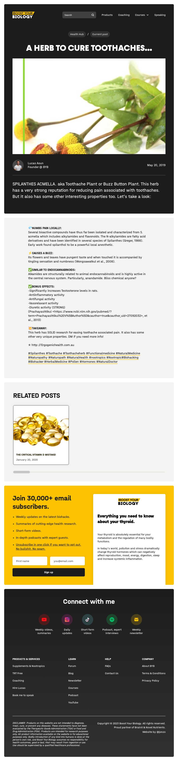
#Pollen (74, 362)
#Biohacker (36, 362)
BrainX (139, 727)
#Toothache (54, 353)
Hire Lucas (19, 688)
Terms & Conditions (153, 673)
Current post (100, 34)
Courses (140, 15)
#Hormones (88, 362)
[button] (142, 15)
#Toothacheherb (74, 353)
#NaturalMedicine (128, 353)
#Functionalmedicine (101, 353)
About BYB (148, 666)
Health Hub (77, 34)
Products (107, 15)
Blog (70, 673)
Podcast (73, 695)
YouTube (73, 702)
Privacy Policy (150, 680)
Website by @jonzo (153, 732)
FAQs (108, 666)
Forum (72, 666)
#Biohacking (130, 357)
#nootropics (97, 357)
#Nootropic (114, 357)
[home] (24, 15)
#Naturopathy (38, 357)
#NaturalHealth (78, 357)
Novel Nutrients (155, 727)
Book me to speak (23, 695)
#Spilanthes (36, 353)
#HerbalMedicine (56, 362)
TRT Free (18, 673)
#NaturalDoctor (107, 362)
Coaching (124, 15)
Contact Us (111, 673)
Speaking (159, 15)
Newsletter (75, 680)
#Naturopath (57, 357)
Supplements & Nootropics (29, 666)
